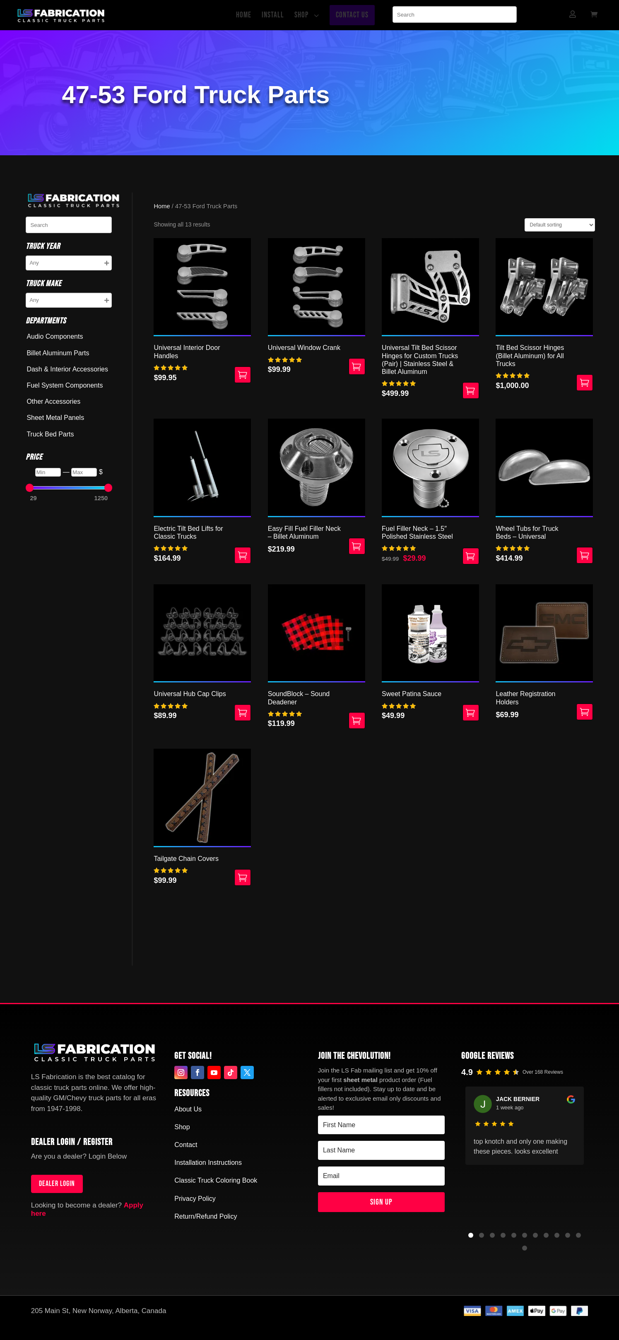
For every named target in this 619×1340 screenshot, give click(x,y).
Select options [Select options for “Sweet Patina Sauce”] (470, 712)
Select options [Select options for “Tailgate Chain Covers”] (242, 877)
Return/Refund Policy (205, 1216)
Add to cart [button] (242, 555)
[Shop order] (560, 224)
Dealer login (57, 1183)
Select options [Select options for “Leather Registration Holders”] (584, 712)
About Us (188, 1109)
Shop (182, 1126)
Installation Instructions (208, 1162)
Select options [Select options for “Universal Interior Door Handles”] (242, 374)
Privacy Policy (195, 1198)
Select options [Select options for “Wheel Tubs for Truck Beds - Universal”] (584, 555)
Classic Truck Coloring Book (215, 1180)
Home (162, 206)
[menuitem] (246, 15)
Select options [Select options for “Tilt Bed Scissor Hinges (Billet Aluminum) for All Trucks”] (584, 382)
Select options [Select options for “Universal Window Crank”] (357, 366)
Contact (185, 1144)
